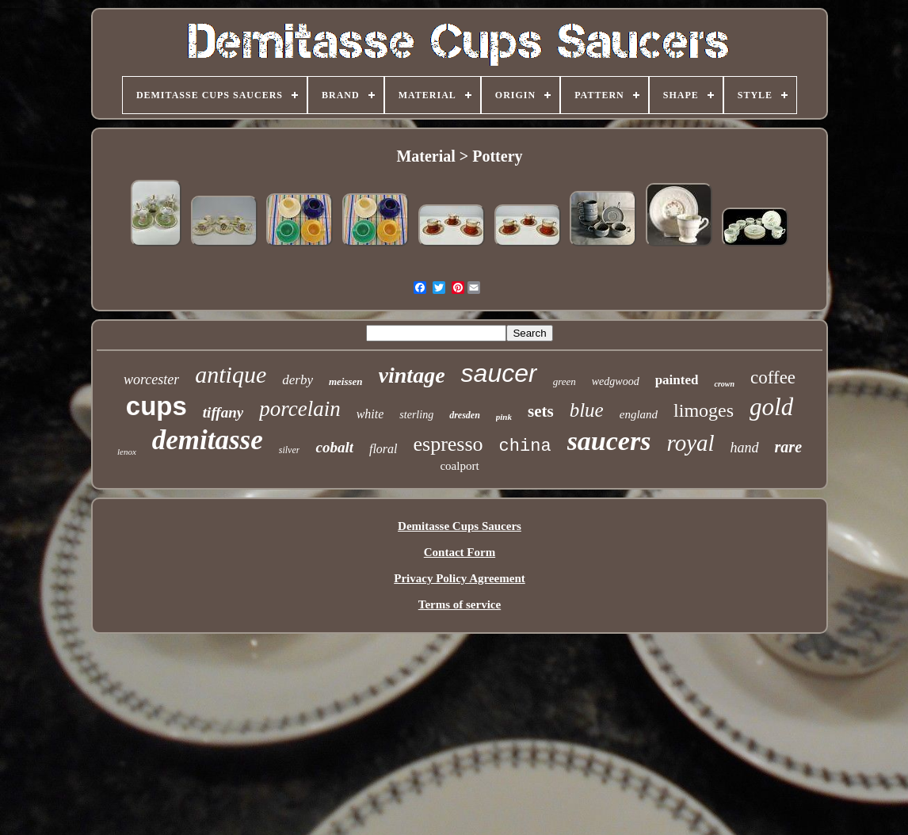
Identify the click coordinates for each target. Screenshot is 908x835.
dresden (464, 415)
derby (297, 379)
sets (541, 411)
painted (677, 379)
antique (230, 374)
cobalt (334, 447)
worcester (151, 379)
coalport (459, 465)
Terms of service (459, 604)
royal (690, 443)
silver (289, 450)
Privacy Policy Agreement (459, 578)
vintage (412, 375)
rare (788, 447)
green (564, 381)
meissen (346, 381)
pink (504, 416)
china (525, 446)
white (370, 414)
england (639, 414)
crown (724, 383)
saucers (609, 441)
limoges (703, 410)
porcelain (299, 409)
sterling (416, 415)
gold (771, 407)
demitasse (207, 440)
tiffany (223, 412)
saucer (499, 373)
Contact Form (459, 552)
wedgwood (615, 381)
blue (587, 410)
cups (156, 406)
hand (745, 448)
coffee (772, 377)
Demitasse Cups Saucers (459, 526)
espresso (448, 444)
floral (383, 449)
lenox (126, 451)
